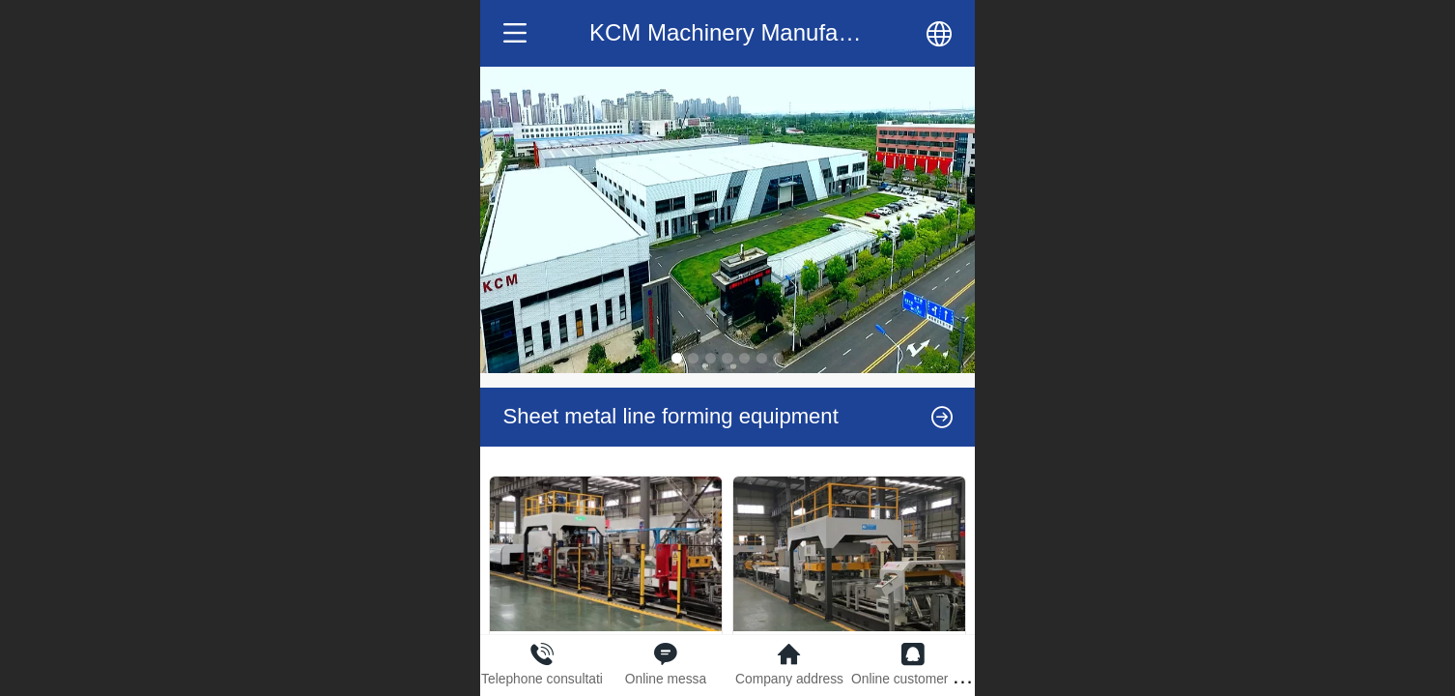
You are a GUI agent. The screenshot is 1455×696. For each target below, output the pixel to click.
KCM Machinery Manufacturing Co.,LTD (794, 32)
